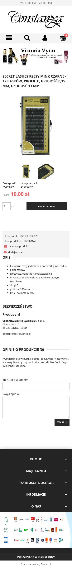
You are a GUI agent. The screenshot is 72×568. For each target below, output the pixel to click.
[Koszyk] (63, 37)
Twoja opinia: (11, 394)
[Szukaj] (27, 37)
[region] (36, 56)
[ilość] (6, 206)
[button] (9, 37)
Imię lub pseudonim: (15, 380)
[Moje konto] (45, 37)
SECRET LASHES (28, 236)
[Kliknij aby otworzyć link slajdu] (36, 56)
